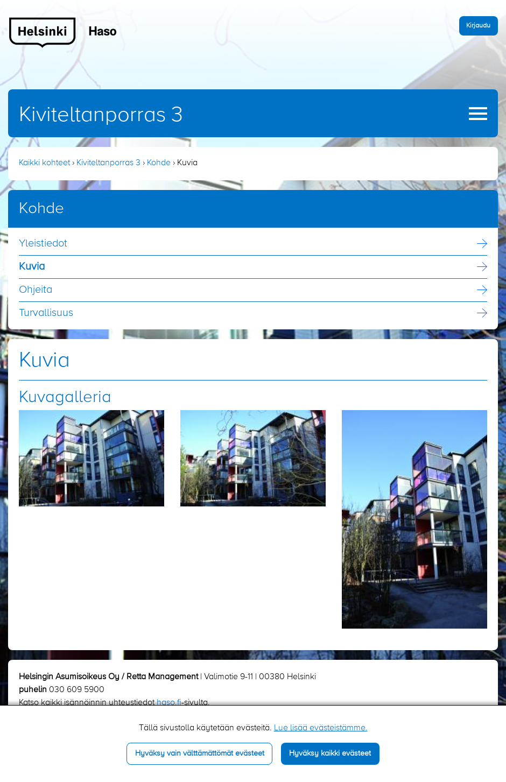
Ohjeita (35, 290)
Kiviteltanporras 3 (101, 115)
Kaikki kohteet (44, 163)
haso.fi (169, 703)
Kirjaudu (478, 25)
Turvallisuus (46, 313)
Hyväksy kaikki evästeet (330, 753)
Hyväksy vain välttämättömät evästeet (199, 753)
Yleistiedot (43, 243)
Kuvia (32, 267)
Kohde (159, 163)
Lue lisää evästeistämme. (321, 728)
